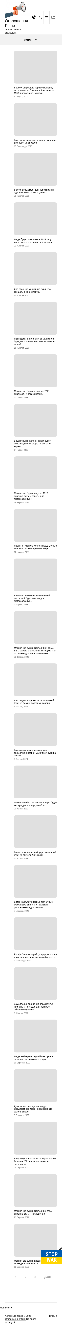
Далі (47, 1277)
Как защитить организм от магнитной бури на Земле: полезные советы (34, 702)
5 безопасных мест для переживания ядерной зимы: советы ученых (34, 191)
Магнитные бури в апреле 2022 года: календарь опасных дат (34, 1262)
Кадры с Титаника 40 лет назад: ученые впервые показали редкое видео (35, 547)
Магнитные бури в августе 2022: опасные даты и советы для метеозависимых (31, 496)
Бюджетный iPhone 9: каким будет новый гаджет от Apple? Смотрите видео (32, 443)
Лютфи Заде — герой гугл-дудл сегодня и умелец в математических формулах (35, 955)
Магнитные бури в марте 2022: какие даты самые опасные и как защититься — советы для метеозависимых (35, 651)
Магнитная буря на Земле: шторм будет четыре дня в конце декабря (35, 804)
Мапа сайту (6, 1307)
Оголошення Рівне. (15, 1319)
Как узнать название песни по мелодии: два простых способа (35, 141)
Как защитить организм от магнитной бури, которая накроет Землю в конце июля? (34, 341)
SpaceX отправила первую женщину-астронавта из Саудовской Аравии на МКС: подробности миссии (34, 90)
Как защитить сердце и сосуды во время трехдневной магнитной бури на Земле (35, 753)
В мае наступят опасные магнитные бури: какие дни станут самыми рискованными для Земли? (33, 905)
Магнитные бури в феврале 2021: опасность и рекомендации (32, 392)
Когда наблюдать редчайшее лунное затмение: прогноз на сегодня (33, 1058)
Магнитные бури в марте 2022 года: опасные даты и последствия (33, 1212)
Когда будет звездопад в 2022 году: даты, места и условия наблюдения (33, 241)
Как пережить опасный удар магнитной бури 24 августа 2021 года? (35, 853)
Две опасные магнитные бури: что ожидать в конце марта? (32, 290)
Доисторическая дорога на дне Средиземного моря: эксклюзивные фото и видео (33, 1109)
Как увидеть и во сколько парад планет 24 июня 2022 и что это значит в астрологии (35, 1161)
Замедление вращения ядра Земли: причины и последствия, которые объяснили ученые (33, 1007)
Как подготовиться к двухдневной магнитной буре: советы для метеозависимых (32, 598)
